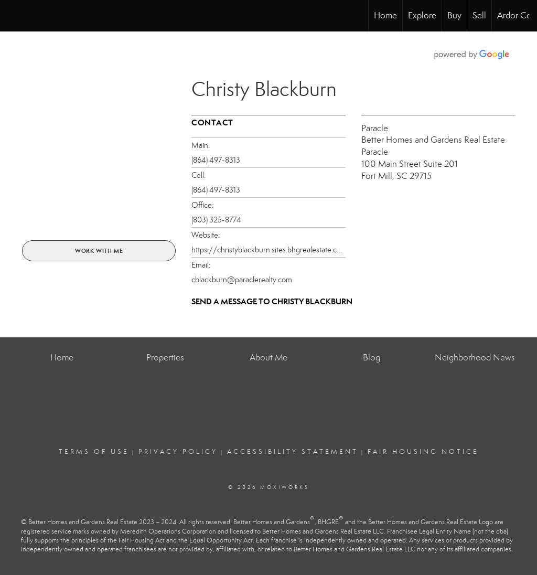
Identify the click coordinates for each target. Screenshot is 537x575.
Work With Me (99, 250)
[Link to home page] (13, 15)
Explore (422, 15)
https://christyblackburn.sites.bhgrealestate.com (268, 249)
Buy (454, 15)
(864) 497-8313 (215, 160)
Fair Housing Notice (423, 452)
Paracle (374, 128)
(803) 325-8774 (216, 220)
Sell (479, 15)
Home (385, 15)
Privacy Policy (178, 452)
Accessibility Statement (292, 452)
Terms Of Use (94, 452)
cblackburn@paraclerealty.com (241, 279)
